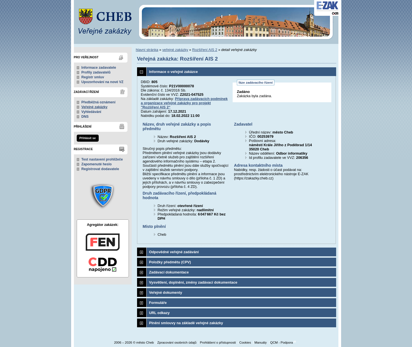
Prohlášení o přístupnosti (218, 342)
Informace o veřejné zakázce (173, 72)
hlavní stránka (147, 50)
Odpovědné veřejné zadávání (174, 252)
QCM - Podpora (281, 342)
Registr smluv (92, 77)
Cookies (245, 342)
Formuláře (158, 303)
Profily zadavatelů (96, 72)
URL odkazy (159, 313)
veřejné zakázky (175, 50)
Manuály (260, 342)
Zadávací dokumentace (169, 272)
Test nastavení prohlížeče (102, 159)
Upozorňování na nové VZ (102, 82)
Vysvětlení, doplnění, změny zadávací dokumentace (193, 282)
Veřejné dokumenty (165, 292)
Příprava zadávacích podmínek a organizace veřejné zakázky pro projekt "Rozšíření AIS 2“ (184, 103)
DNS (85, 117)
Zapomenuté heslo (96, 164)
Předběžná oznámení (98, 102)
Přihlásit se (87, 138)
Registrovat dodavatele (100, 169)
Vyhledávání (91, 112)
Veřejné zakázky (94, 107)
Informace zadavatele (98, 68)
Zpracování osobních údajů (177, 342)
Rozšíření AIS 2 (204, 50)
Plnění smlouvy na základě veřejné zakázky (186, 323)
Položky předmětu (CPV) (170, 262)
